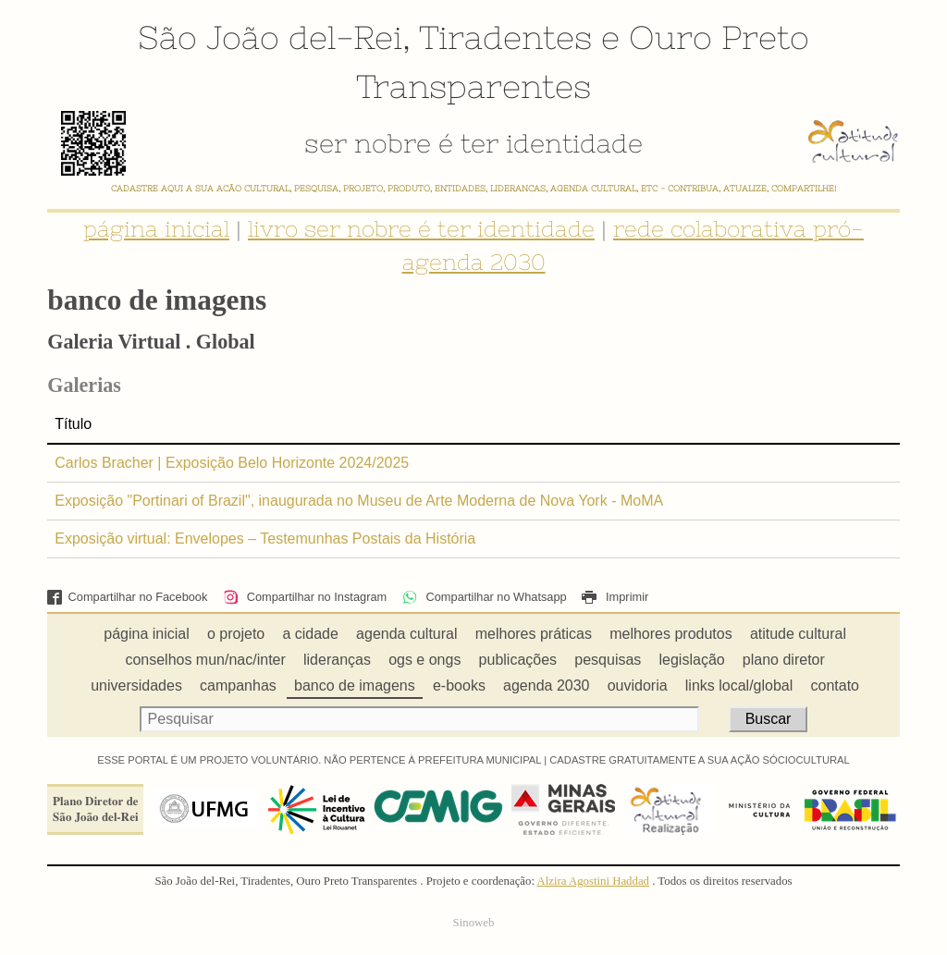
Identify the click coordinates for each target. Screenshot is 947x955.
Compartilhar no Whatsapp (484, 597)
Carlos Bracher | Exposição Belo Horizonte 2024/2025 (232, 463)
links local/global (739, 685)
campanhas (238, 685)
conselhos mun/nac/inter (205, 659)
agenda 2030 (546, 685)
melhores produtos (670, 634)
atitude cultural (798, 634)
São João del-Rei (270, 36)
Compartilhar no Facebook (127, 597)
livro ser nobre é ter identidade (421, 228)
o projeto (235, 634)
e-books (459, 685)
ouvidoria (638, 685)
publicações (518, 659)
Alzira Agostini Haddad (592, 881)
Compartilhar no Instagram (305, 597)
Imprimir (615, 597)
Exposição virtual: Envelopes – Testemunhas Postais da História (265, 538)
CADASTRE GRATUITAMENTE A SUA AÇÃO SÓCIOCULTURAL (699, 759)
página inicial (156, 228)
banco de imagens (354, 685)
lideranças (337, 659)
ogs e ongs (424, 659)
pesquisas (607, 659)
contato (835, 685)
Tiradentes (505, 36)
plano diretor (784, 659)
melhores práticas (533, 634)
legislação (692, 659)
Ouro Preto (719, 36)
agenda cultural (406, 634)
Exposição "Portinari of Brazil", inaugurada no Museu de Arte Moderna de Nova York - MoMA (359, 500)
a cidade (310, 634)
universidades (136, 685)
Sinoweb (474, 922)
